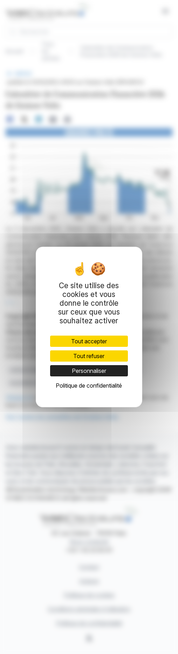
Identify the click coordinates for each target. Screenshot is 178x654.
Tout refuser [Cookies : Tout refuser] (88, 356)
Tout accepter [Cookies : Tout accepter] (89, 341)
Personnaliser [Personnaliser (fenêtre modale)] (89, 370)
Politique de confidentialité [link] (89, 385)
